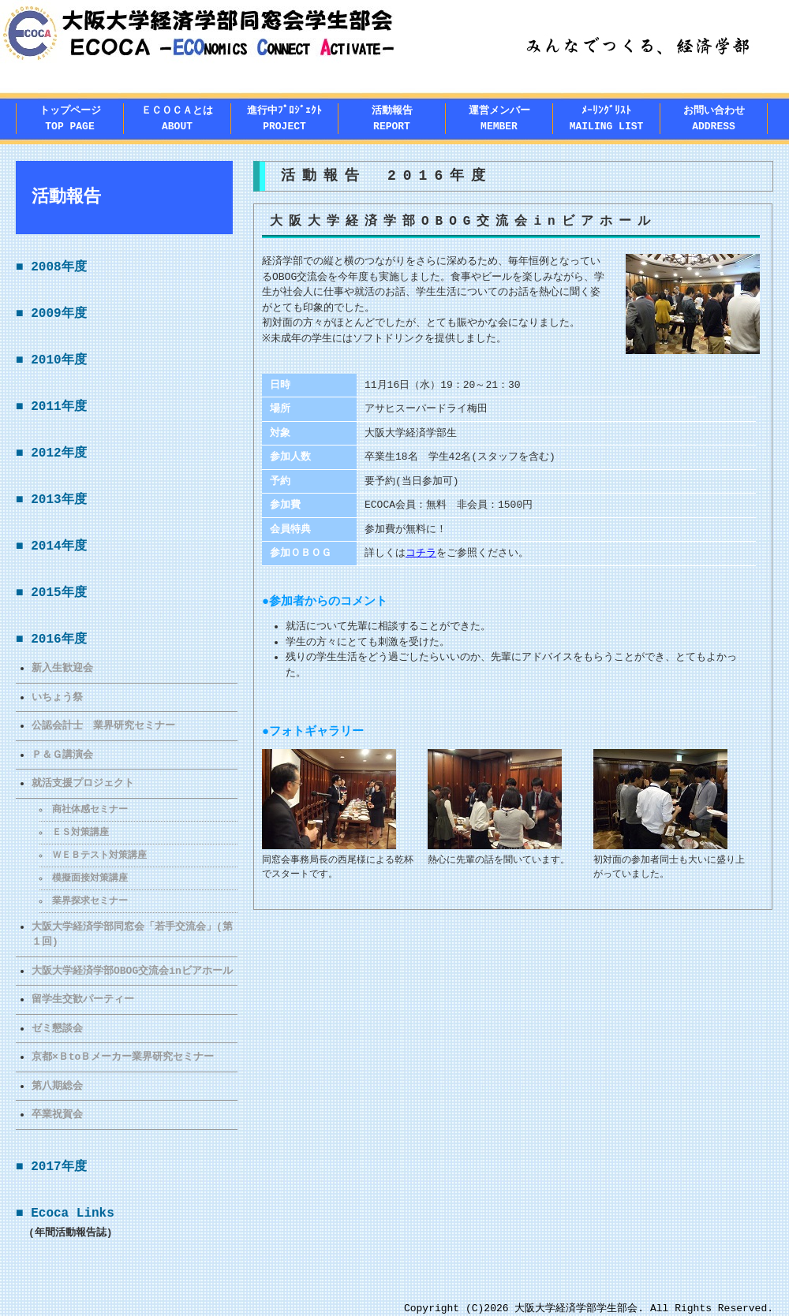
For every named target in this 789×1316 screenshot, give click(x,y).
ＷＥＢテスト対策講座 (100, 855)
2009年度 (58, 313)
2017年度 (58, 1167)
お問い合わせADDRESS (714, 118)
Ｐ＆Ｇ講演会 (62, 754)
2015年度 (58, 593)
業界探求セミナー (91, 901)
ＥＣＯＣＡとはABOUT (177, 118)
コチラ (421, 553)
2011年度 (58, 407)
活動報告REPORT (392, 118)
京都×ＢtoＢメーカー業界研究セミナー (123, 1056)
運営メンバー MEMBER (499, 118)
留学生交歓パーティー (83, 999)
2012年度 (58, 453)
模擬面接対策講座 (91, 878)
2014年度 (58, 546)
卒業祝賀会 (57, 1114)
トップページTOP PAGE (70, 118)
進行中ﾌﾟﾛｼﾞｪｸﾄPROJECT (284, 118)
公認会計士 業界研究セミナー (103, 725)
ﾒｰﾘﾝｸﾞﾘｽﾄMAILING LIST (607, 118)
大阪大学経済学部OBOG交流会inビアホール (132, 971)
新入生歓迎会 (62, 668)
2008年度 (58, 267)
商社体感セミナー (91, 809)
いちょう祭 (57, 697)
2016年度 (58, 639)
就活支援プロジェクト (83, 783)
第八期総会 (57, 1086)
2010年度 (58, 360)
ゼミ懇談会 (57, 1028)
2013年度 (58, 500)
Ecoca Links (72, 1213)
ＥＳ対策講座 (81, 832)
